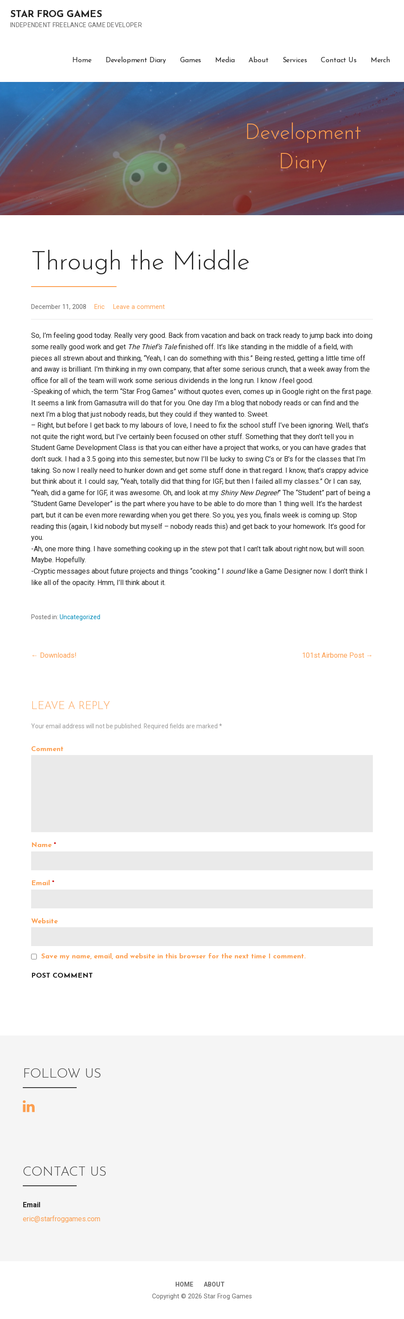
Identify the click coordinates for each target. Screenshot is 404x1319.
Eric (99, 307)
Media (224, 60)
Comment (47, 749)
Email (42, 883)
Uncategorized (80, 616)
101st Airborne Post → (337, 655)
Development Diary (136, 60)
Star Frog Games (56, 15)
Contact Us (338, 60)
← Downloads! (54, 655)
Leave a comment (139, 307)
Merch (380, 60)
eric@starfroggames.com (61, 1219)
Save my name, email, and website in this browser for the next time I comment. (173, 956)
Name (43, 845)
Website (44, 921)
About (258, 60)
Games (190, 60)
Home (81, 60)
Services (295, 60)
